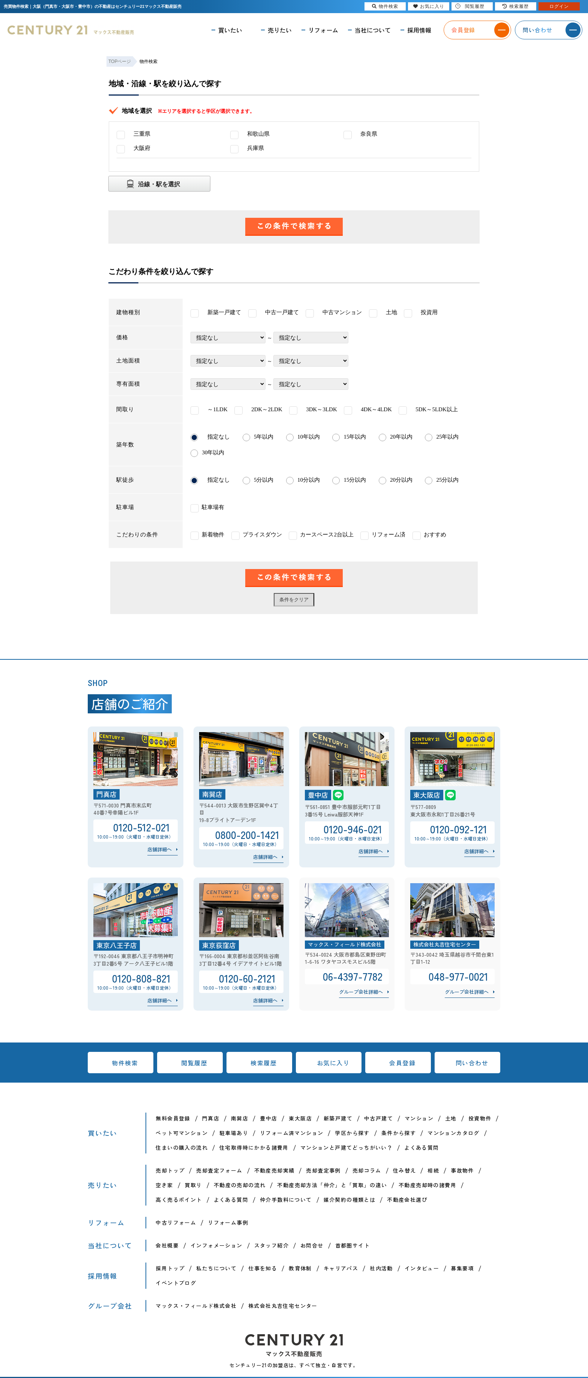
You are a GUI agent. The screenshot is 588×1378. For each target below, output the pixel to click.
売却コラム (366, 1170)
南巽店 (239, 1118)
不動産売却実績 (274, 1170)
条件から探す (398, 1133)
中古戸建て (378, 1118)
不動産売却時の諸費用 (427, 1185)
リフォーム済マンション (291, 1133)
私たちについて (216, 1268)
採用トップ (170, 1268)
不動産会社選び (407, 1199)
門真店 (210, 1118)
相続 (433, 1170)
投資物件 (480, 1118)
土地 (451, 1118)
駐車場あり (233, 1133)
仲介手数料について (286, 1199)
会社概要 (167, 1245)
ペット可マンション (182, 1133)
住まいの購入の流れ (182, 1147)
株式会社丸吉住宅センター (283, 1305)
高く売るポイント (179, 1199)
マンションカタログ (454, 1133)
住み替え (404, 1170)
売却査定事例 (323, 1170)
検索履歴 (263, 1062)
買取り (193, 1185)
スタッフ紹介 (271, 1245)
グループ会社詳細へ (361, 991)
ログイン (559, 6)
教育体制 (300, 1268)
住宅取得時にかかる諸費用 (254, 1147)
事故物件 (462, 1170)
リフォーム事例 (228, 1222)
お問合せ (312, 1245)
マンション (419, 1118)
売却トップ (170, 1170)
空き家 (164, 1185)
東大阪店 (300, 1118)
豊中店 (268, 1118)
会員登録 (402, 1062)
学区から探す (352, 1133)
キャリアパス (341, 1268)
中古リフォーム (176, 1222)
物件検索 (125, 1062)
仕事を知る (262, 1268)
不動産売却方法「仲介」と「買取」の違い (332, 1185)
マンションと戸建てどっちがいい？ (346, 1147)
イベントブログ (176, 1283)
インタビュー (422, 1268)
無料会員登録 (173, 1118)
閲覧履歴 (194, 1062)
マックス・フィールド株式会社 (196, 1305)
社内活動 (381, 1268)
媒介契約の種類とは (350, 1199)
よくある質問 (421, 1147)
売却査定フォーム (219, 1170)
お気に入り (333, 1062)
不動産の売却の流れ (240, 1185)
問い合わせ (472, 1062)
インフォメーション (216, 1245)
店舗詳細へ (159, 849)
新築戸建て (338, 1118)
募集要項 (462, 1268)
